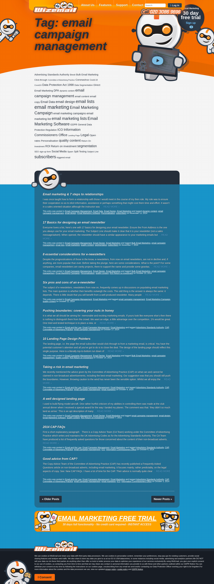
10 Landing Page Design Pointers (66, 338)
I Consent (44, 577)
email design (70, 213)
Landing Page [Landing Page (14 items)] (74, 135)
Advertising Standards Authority (150, 327)
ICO (103, 449)
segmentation (101, 245)
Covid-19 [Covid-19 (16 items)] (94, 80)
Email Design (110, 211)
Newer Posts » (163, 499)
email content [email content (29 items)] (82, 96)
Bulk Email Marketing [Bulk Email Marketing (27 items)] (87, 74)
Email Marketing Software (88, 213)
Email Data (98, 211)
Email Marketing (124, 211)
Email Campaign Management (78, 211)
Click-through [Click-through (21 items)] (40, 80)
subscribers (121, 213)
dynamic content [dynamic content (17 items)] (67, 91)
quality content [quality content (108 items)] (70, 140)
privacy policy (110, 569)
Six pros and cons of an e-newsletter (69, 282)
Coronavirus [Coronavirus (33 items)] (82, 79)
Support (122, 5)
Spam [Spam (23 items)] (70, 151)
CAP (167, 327)
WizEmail (55, 7)
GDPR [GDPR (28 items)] (73, 124)
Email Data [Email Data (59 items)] (48, 102)
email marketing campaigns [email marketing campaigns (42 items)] (69, 113)
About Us (87, 5)
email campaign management (132, 299)
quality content (87, 245)
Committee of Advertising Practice (58, 329)
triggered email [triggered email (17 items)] (63, 157)
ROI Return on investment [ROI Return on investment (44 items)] (61, 146)
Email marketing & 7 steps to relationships (73, 194)
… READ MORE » (110, 206)
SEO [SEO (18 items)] (36, 152)
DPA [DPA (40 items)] (56, 90)
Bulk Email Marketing (141, 243)
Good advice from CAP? (60, 458)
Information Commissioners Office (121, 449)
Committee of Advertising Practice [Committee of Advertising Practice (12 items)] (61, 80)
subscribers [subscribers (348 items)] (45, 156)
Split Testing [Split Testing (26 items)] (80, 151)
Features (105, 5)
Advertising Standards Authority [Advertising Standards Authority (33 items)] (51, 74)
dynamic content (149, 211)
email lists (60, 245)
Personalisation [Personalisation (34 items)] (49, 140)
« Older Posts (50, 499)
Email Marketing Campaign (68, 273)
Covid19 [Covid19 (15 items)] (37, 85)
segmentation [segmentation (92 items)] (87, 146)
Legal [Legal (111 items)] (85, 135)
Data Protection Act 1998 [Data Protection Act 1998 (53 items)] (58, 84)
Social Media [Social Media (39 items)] (59, 151)
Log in (175, 5)
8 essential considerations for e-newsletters (74, 254)
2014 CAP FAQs (54, 427)
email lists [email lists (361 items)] (85, 101)
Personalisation (108, 213)
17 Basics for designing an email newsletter (74, 222)
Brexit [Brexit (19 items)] (72, 75)
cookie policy (122, 569)
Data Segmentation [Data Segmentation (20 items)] (83, 85)
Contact (137, 5)
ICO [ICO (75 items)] (60, 129)
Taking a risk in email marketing (65, 367)
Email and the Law (73, 327)
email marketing (73, 245)
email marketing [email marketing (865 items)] (51, 107)
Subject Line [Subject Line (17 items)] (92, 152)
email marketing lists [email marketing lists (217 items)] (69, 118)
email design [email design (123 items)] (65, 102)
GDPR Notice (137, 569)
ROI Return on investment (121, 273)
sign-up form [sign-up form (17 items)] (45, 152)
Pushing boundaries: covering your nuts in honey (78, 310)
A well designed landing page (64, 398)
